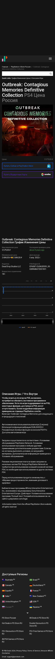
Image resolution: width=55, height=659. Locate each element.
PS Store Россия (9, 618)
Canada (8, 585)
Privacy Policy (21, 651)
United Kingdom (11, 601)
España (7, 590)
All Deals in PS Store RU (39, 618)
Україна (36, 607)
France (35, 590)
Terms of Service (34, 651)
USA (34, 601)
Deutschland (37, 585)
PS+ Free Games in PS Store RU (41, 632)
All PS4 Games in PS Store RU (13, 640)
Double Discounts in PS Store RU (38, 624)
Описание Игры (37, 78)
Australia (8, 579)
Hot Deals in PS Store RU (12, 623)
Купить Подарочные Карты (15, 174)
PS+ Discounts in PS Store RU (13, 632)
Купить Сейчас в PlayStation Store (18, 166)
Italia (6, 596)
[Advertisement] (27, 27)
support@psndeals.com (15, 657)
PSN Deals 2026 (9, 651)
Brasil (34, 579)
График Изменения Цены (21, 78)
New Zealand (38, 596)
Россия (8, 607)
